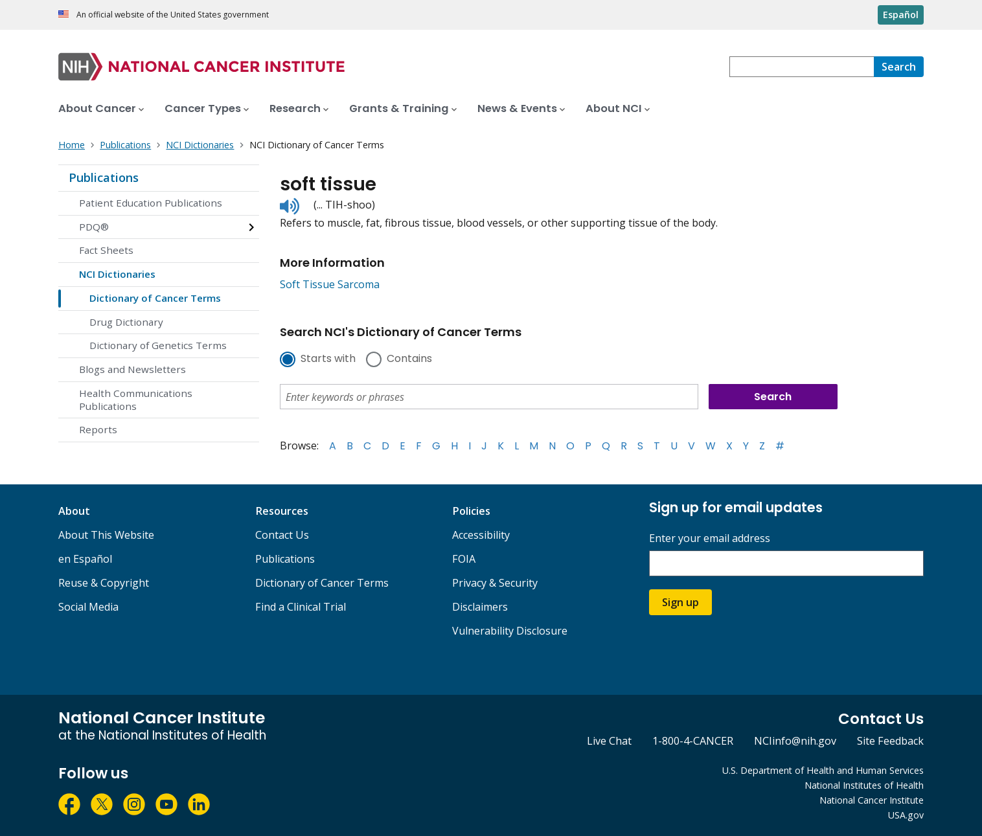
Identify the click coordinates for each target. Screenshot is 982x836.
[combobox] (801, 66)
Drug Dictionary (126, 321)
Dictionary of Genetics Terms (158, 345)
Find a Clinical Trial (300, 607)
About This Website (106, 535)
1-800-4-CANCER (692, 741)
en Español (85, 559)
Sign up (680, 602)
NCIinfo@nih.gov (795, 741)
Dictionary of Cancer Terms (155, 297)
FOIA (463, 559)
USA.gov (906, 815)
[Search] (899, 66)
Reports (98, 429)
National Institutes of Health (864, 785)
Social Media (88, 607)
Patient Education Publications (150, 202)
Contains (409, 359)
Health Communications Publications (135, 399)
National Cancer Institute (871, 800)
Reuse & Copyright (103, 583)
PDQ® (94, 226)
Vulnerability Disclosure (509, 631)
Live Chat (609, 741)
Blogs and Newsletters (132, 369)
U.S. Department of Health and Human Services (823, 770)
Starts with (328, 359)
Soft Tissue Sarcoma (330, 284)
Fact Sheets (106, 249)
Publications (104, 177)
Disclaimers (480, 607)
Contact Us (282, 535)
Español (901, 14)
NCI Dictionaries (117, 273)
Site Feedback (890, 741)
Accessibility (481, 535)
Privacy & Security (495, 583)
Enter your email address (709, 538)
